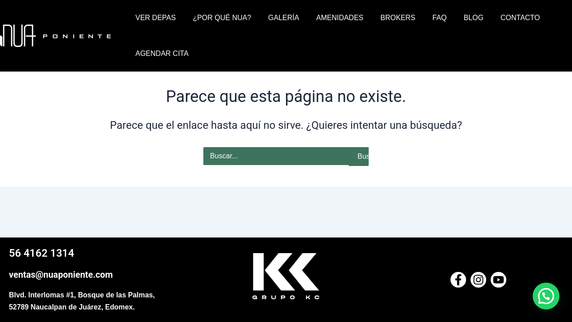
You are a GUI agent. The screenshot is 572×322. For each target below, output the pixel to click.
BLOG (456, 17)
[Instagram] (478, 280)
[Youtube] (498, 280)
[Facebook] (458, 280)
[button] (546, 296)
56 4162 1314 (42, 253)
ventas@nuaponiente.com (61, 275)
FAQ (425, 17)
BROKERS (385, 17)
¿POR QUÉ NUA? (218, 17)
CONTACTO (500, 17)
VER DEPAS (154, 17)
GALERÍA (276, 17)
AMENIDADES (330, 17)
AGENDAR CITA (160, 53)
